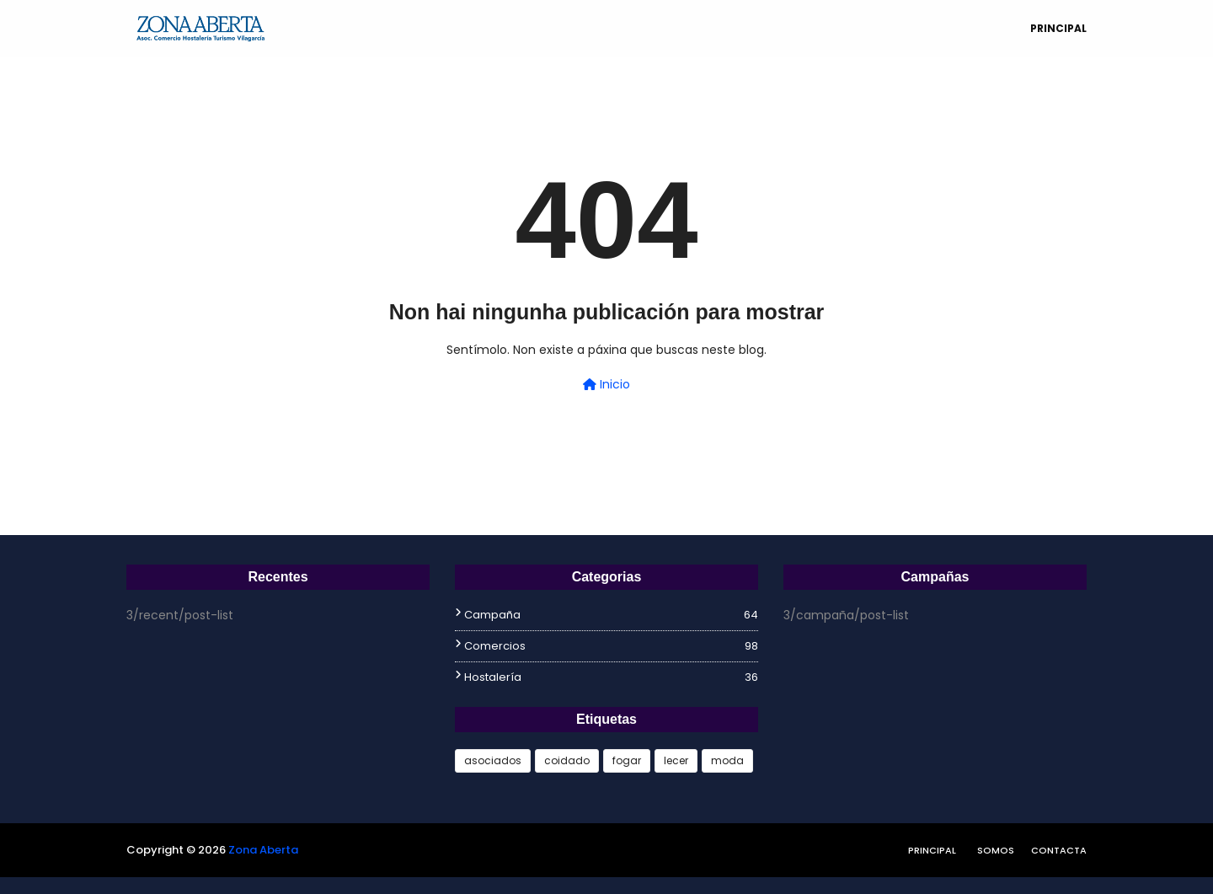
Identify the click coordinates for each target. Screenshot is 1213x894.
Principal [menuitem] (1058, 28)
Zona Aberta (263, 850)
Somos (995, 850)
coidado (567, 760)
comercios (611, 646)
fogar (626, 760)
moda (727, 760)
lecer (676, 760)
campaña (611, 615)
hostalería (611, 677)
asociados (492, 760)
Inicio (606, 384)
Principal (932, 850)
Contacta (1059, 850)
